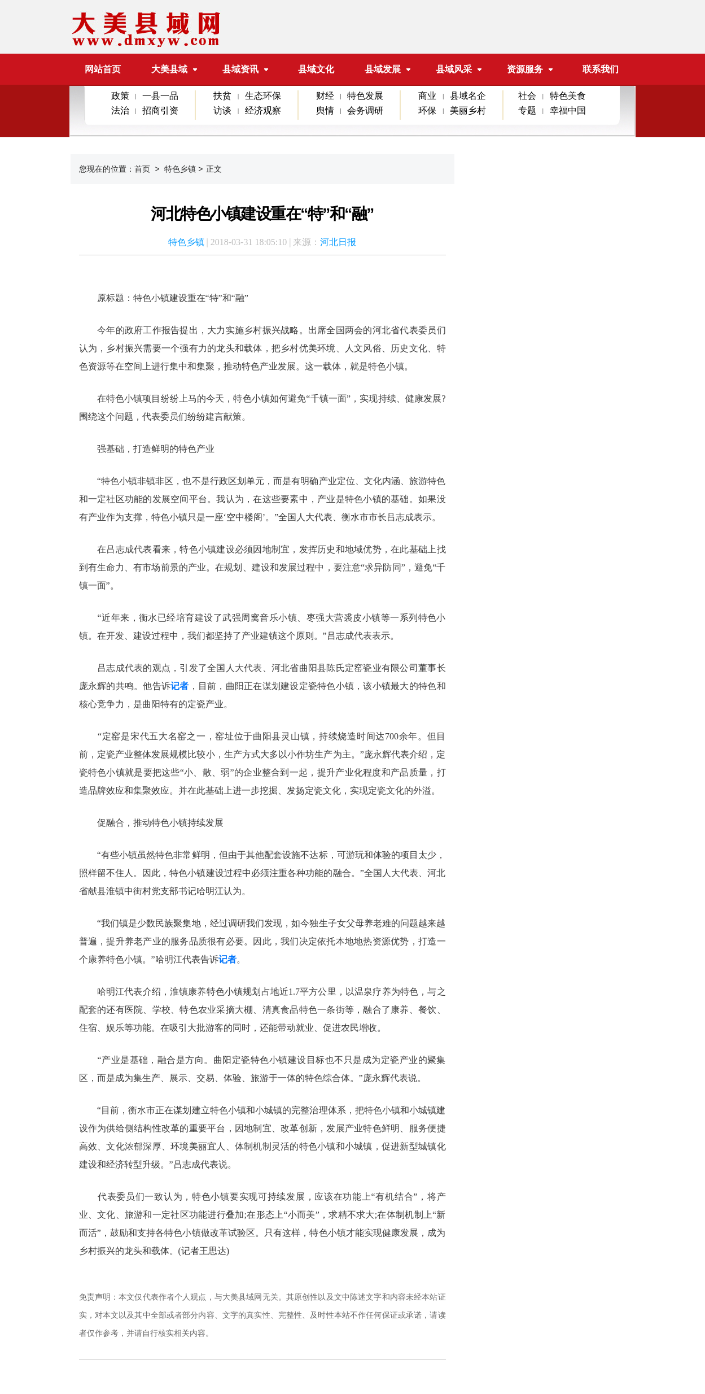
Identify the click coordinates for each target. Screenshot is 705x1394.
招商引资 (160, 110)
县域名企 (468, 96)
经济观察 (263, 110)
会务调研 (365, 110)
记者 (179, 686)
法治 (120, 110)
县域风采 (454, 69)
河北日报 (338, 242)
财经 (325, 96)
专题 (527, 110)
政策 (120, 96)
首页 (142, 168)
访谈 (222, 110)
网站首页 (103, 69)
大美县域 (174, 69)
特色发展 (365, 96)
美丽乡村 (468, 110)
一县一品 (160, 96)
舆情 (325, 110)
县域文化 (316, 69)
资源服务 (525, 69)
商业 (427, 96)
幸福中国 (568, 110)
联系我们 (601, 69)
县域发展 (383, 69)
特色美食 (568, 96)
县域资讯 (240, 69)
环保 (427, 110)
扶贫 (222, 96)
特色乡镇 (180, 168)
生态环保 (263, 96)
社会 (527, 96)
